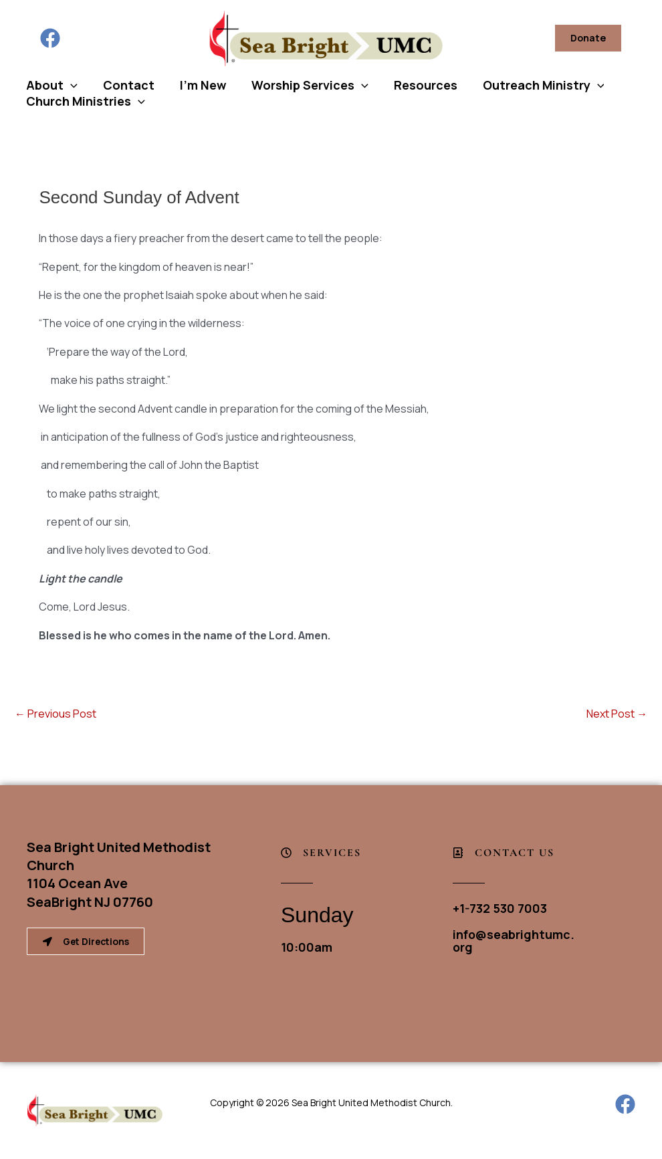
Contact (126, 85)
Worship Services (305, 85)
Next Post (616, 713)
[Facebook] (50, 38)
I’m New (200, 85)
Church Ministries (84, 101)
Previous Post (55, 713)
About (51, 85)
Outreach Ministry (536, 85)
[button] (588, 38)
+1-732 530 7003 (500, 908)
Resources (419, 85)
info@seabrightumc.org (513, 940)
